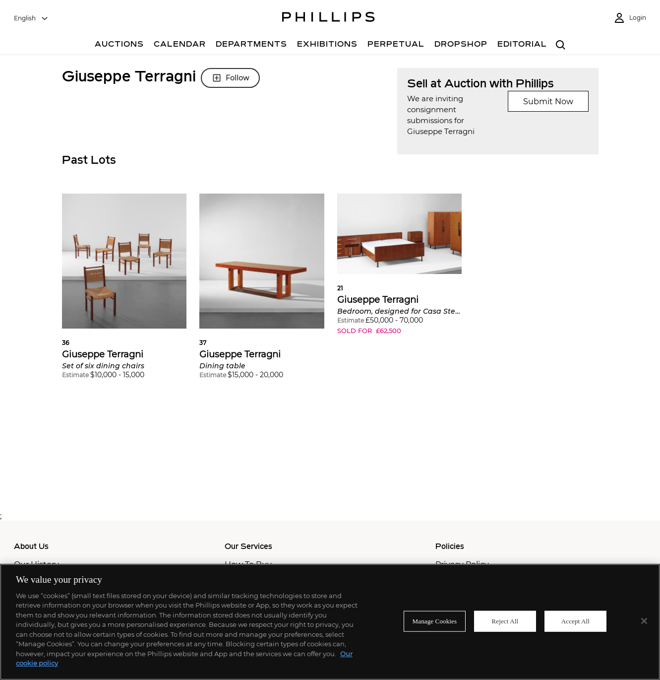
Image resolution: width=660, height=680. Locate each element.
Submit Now (548, 101)
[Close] (644, 621)
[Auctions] (119, 45)
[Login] (629, 18)
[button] (124, 294)
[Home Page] (328, 18)
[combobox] (31, 18)
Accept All (575, 621)
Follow (230, 78)
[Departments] (251, 45)
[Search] (561, 45)
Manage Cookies (435, 621)
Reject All (505, 621)
